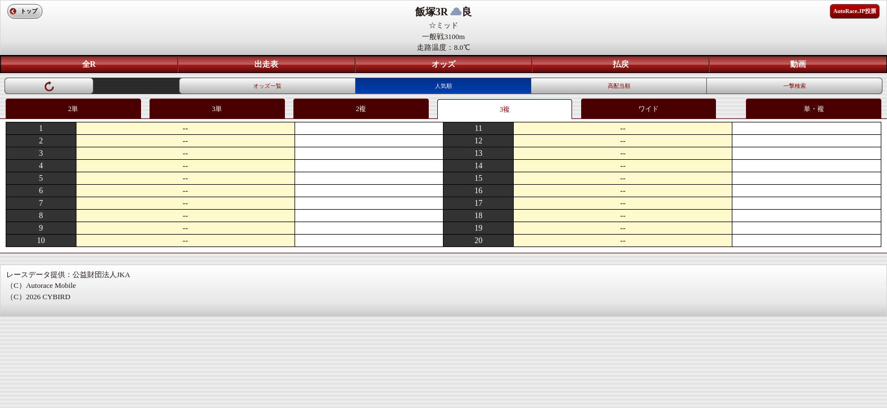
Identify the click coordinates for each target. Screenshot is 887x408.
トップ (28, 11)
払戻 (621, 64)
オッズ (443, 64)
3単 (217, 109)
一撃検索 (794, 86)
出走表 (266, 64)
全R (89, 64)
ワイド (648, 109)
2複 (361, 109)
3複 (505, 109)
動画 (798, 64)
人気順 (443, 86)
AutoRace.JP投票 (854, 11)
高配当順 (619, 86)
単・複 (814, 109)
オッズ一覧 (267, 86)
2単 (73, 109)
